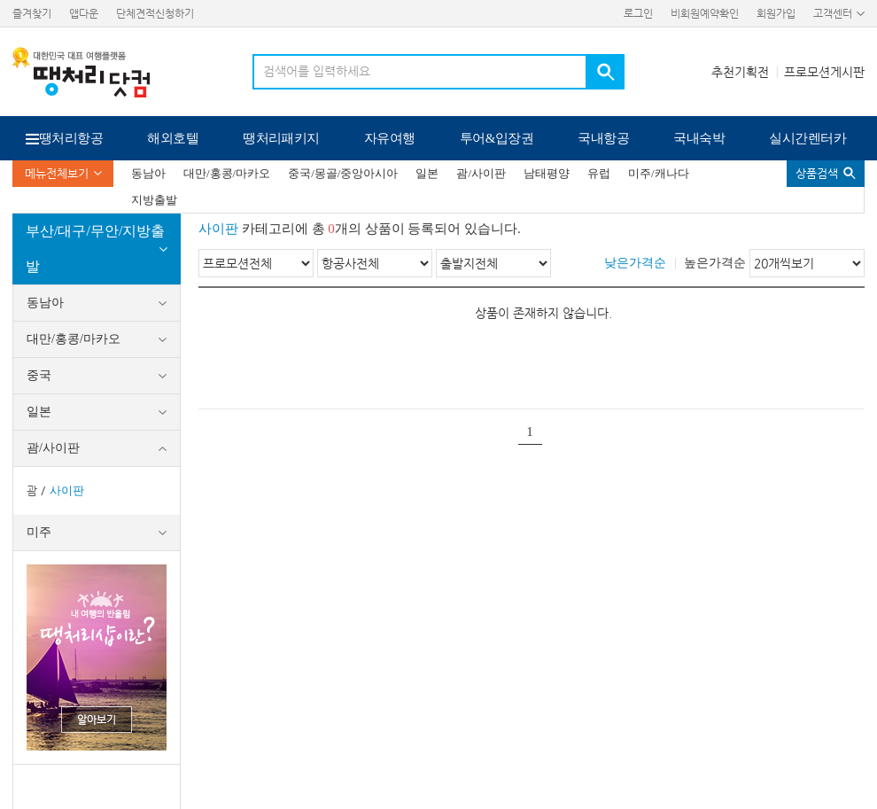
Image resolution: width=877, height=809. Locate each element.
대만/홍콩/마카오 (226, 173)
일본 (426, 173)
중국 (39, 375)
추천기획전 (740, 72)
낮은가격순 (635, 262)
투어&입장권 (497, 138)
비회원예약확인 (705, 13)
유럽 (598, 173)
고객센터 (832, 13)
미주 (39, 532)
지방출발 (154, 199)
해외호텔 (172, 138)
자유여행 (389, 138)
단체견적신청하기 (155, 13)
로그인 (638, 13)
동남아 (148, 173)
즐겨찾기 (31, 13)
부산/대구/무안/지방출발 (95, 248)
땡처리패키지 (281, 138)
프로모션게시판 (824, 72)
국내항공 (603, 138)
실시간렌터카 (807, 138)
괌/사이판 (481, 173)
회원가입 (776, 13)
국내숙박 (699, 138)
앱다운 (83, 13)
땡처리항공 (71, 138)
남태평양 (547, 173)
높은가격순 (715, 262)
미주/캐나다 (658, 173)
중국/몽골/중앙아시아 (343, 173)
